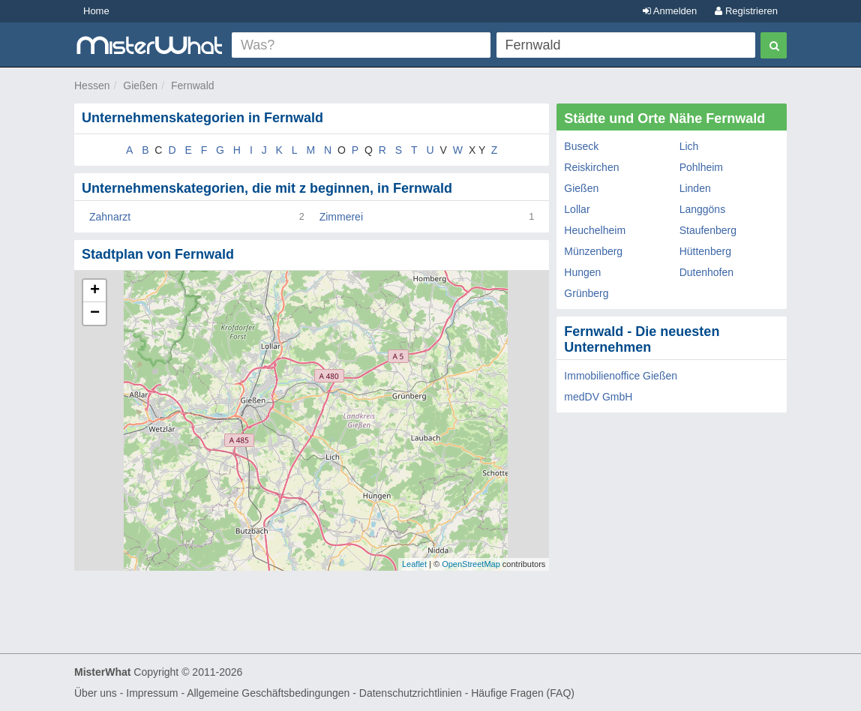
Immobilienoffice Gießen (620, 376)
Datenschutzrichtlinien (410, 693)
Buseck (581, 146)
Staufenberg (708, 230)
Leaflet (414, 564)
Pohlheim (701, 167)
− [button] (95, 313)
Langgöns (703, 209)
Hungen (582, 272)
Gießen (140, 86)
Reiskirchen (591, 167)
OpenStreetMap (471, 564)
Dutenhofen (707, 272)
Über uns (95, 693)
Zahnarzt (109, 217)
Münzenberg (593, 251)
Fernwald (192, 86)
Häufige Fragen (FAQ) (522, 693)
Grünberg (586, 293)
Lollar (577, 209)
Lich (689, 146)
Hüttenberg (705, 251)
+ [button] (95, 291)
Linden (695, 188)
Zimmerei (341, 217)
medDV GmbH (598, 397)
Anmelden (670, 10)
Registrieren (746, 10)
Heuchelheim (595, 230)
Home (96, 10)
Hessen (92, 86)
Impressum (152, 693)
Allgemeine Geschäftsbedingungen (268, 693)
